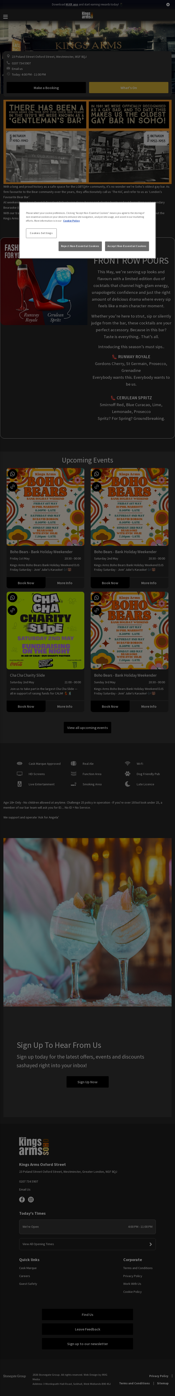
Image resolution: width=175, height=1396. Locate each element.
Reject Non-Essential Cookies (80, 246)
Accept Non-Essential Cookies (127, 246)
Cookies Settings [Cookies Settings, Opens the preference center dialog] (41, 233)
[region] (87, 230)
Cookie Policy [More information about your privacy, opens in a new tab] (71, 220)
